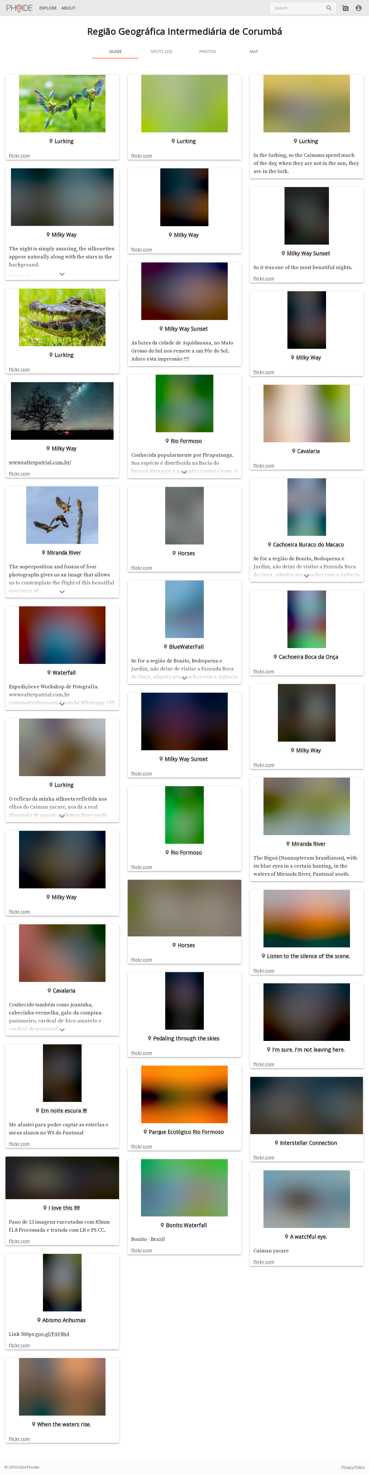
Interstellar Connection (306, 1166)
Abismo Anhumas (62, 1320)
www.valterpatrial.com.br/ (40, 462)
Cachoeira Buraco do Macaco (307, 552)
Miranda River (62, 552)
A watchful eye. (307, 1260)
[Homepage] (20, 8)
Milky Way (62, 234)
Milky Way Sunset (184, 328)
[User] (358, 8)
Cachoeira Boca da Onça (306, 672)
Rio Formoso (184, 448)
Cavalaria (62, 990)
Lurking (62, 141)
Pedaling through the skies (185, 1054)
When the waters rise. (62, 1424)
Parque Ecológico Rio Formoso (184, 1147)
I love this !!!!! (62, 1207)
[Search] (329, 8)
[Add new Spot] (345, 8)
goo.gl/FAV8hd (52, 1334)
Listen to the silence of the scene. (306, 979)
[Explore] (48, 8)
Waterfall (62, 672)
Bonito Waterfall (184, 1241)
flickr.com (19, 156)
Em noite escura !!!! (62, 1110)
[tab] (115, 51)
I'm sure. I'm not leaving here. (306, 1073)
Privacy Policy (353, 1467)
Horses (184, 561)
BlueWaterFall (184, 654)
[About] (68, 8)
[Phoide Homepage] (20, 8)
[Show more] (62, 592)
